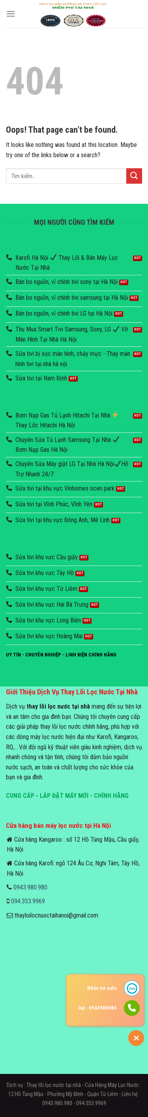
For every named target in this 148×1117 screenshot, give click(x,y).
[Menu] (10, 13)
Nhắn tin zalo (101, 988)
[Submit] (134, 176)
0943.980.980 (30, 887)
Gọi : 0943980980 (97, 1008)
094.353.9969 (28, 901)
